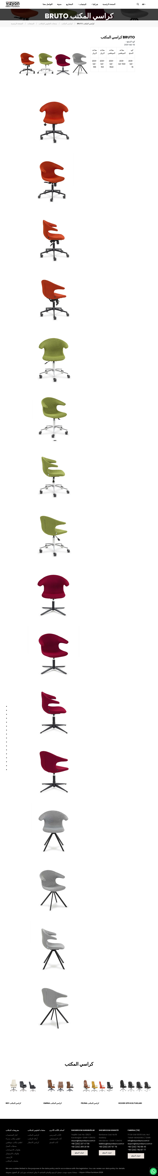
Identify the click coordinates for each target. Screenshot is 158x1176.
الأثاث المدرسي (55, 1135)
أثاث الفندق (53, 1142)
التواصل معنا (47, 4)
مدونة (59, 4)
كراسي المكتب (67, 23)
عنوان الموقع (79, 1153)
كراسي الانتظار (33, 1142)
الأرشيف (9, 1157)
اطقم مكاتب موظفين (14, 1142)
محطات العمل (11, 1146)
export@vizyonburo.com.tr (140, 1143)
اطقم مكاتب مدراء (13, 1138)
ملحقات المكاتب (12, 1161)
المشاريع (69, 4)
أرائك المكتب (32, 1138)
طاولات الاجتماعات (13, 1150)
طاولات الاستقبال (12, 1153)
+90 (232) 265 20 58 (80, 1146)
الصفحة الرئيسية (109, 4)
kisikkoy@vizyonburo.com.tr (111, 1143)
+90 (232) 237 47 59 (80, 1143)
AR (143, 4)
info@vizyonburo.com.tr (139, 1140)
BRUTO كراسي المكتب (85, 23)
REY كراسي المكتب (13, 1103)
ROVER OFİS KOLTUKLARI (130, 1103)
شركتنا (95, 4)
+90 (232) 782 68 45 (137, 1146)
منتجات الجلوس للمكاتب (48, 23)
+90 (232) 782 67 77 (137, 1149)
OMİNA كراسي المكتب (52, 1103)
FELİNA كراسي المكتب (90, 1103)
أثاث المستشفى (55, 1138)
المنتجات (82, 4)
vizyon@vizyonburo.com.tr (83, 1140)
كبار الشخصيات (12, 1135)
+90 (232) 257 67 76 (108, 1146)
